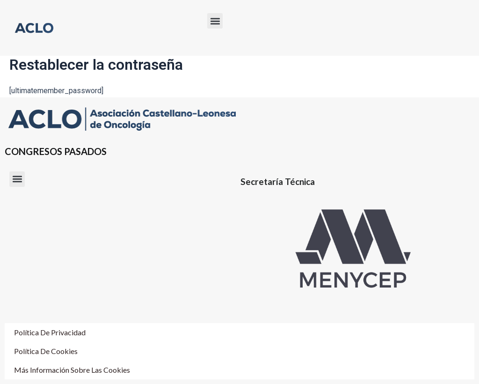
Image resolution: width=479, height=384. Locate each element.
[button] (215, 21)
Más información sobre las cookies (72, 369)
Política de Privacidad (50, 332)
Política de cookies (46, 351)
